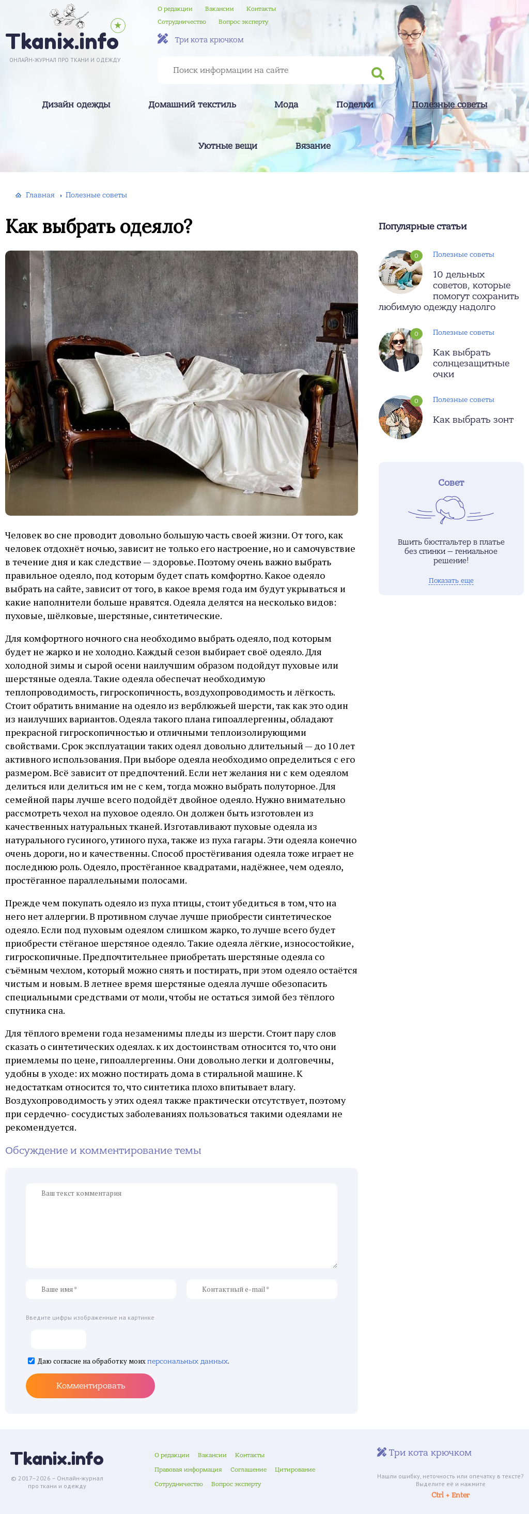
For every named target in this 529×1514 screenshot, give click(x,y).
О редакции (175, 8)
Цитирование (295, 1469)
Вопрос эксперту (243, 21)
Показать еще (451, 580)
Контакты (261, 8)
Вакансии (219, 8)
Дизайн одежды (76, 105)
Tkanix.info (57, 1458)
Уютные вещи (227, 146)
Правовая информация (188, 1469)
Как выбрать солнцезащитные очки (471, 363)
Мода (286, 105)
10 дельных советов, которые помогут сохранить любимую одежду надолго (449, 291)
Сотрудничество (182, 21)
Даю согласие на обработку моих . (133, 1361)
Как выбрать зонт (473, 419)
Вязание (313, 146)
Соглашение (248, 1469)
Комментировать (90, 1386)
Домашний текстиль (192, 105)
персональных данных (187, 1361)
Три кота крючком (201, 39)
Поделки (355, 105)
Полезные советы (449, 105)
